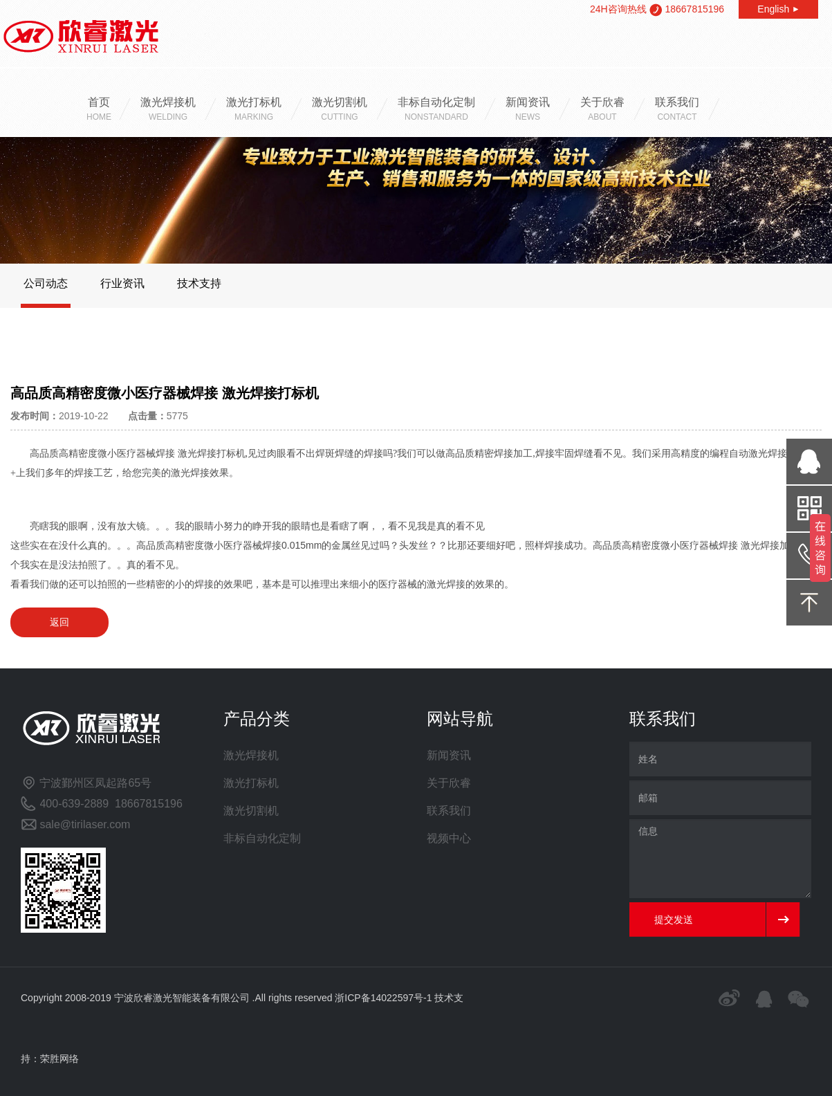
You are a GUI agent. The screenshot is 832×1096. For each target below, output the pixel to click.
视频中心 (449, 838)
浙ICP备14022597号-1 (383, 997)
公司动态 (46, 283)
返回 (59, 622)
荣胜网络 (59, 1058)
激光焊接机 (168, 110)
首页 (99, 110)
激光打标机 (254, 110)
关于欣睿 (602, 110)
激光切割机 (340, 110)
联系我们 (677, 110)
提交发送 (673, 919)
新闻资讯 (527, 110)
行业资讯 (122, 283)
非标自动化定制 (436, 110)
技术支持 (199, 283)
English (778, 9)
